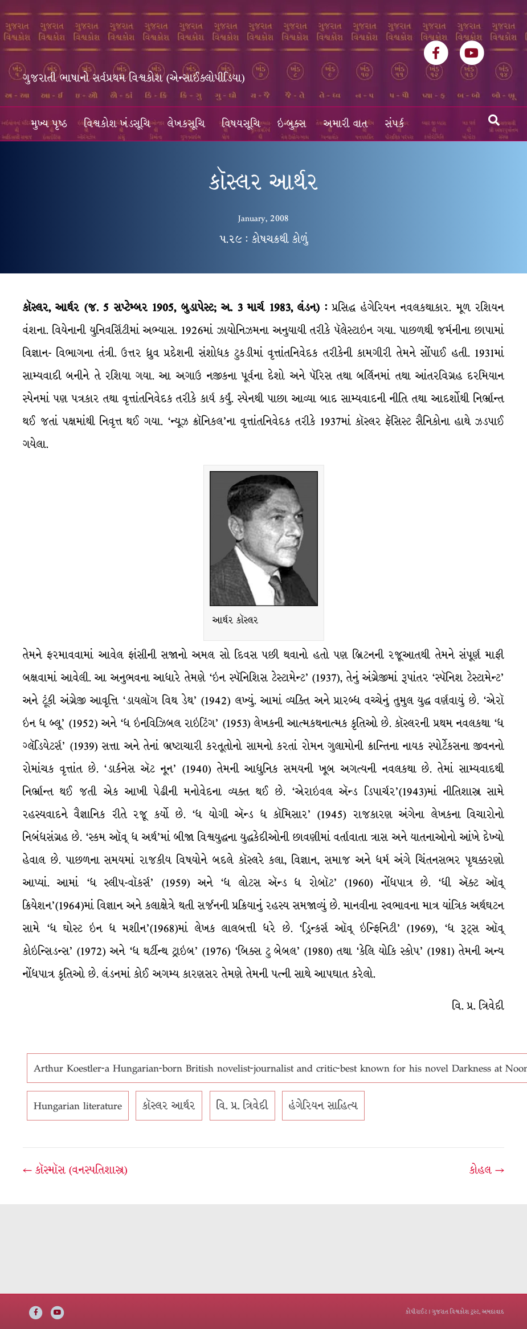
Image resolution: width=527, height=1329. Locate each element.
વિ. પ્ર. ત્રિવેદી (242, 1106)
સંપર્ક (395, 124)
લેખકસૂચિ (186, 124)
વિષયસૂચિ (241, 124)
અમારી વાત (346, 124)
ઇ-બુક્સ (292, 124)
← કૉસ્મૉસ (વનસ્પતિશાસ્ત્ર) (75, 1170)
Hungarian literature (78, 1106)
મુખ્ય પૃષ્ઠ (49, 124)
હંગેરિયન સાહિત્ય (323, 1106)
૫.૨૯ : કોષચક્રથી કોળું (263, 239)
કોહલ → (486, 1170)
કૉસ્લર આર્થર (168, 1106)
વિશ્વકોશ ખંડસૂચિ (117, 124)
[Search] (494, 120)
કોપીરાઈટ (416, 1311)
